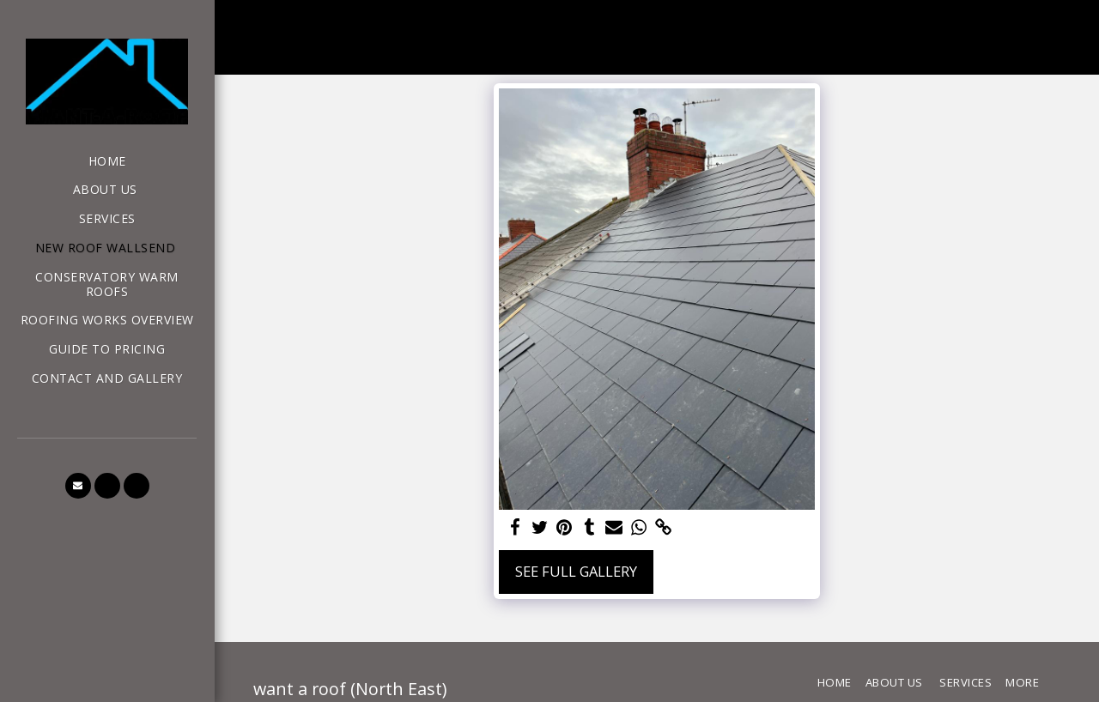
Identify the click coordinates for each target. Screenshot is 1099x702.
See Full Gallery (576, 571)
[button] (78, 486)
